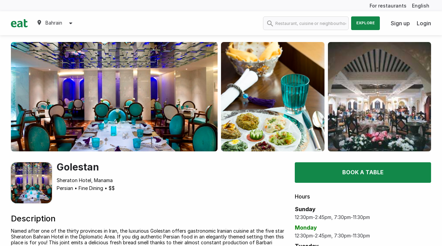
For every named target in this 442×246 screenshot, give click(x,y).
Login (424, 23)
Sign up (400, 23)
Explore (365, 22)
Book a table (363, 172)
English (420, 6)
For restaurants (388, 6)
